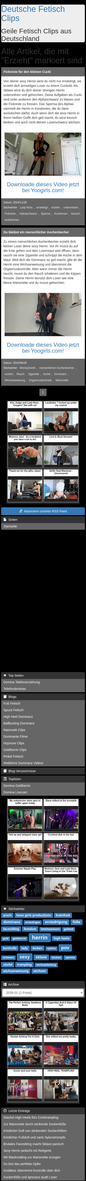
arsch (7, 915)
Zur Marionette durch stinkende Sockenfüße (34, 1124)
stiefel (7, 964)
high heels (61, 938)
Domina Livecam (15, 792)
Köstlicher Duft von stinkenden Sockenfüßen (35, 1131)
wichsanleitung (46, 964)
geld (5, 938)
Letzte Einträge (16, 1111)
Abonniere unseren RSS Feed (43, 511)
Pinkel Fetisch (13, 756)
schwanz (8, 957)
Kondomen (60, 213)
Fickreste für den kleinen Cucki (27, 72)
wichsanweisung (15, 971)
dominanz (12, 922)
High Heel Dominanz (18, 716)
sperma (70, 957)
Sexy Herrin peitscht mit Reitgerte (27, 1150)
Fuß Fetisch (11, 703)
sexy (24, 956)
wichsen (39, 971)
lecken (38, 948)
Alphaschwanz (28, 213)
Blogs (10, 697)
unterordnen (71, 207)
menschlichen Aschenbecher (56, 368)
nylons (51, 948)
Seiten (10, 519)
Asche (46, 374)
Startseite (10, 526)
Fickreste (10, 213)
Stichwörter (14, 909)
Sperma (45, 213)
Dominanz (60, 374)
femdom (30, 929)
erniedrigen (32, 922)
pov (65, 947)
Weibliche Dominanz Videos (23, 763)
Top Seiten (13, 675)
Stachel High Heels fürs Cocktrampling (30, 1117)
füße (76, 922)
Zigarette (33, 374)
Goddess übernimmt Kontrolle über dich (31, 1170)
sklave (41, 957)
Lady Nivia (26, 207)
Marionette (61, 380)
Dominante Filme (15, 736)
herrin (39, 937)
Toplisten (12, 779)
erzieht (55, 207)
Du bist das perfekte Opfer (22, 1164)
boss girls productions (33, 915)
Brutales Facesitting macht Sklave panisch (33, 1144)
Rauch (20, 374)
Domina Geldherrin (17, 785)
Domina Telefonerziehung (21, 682)
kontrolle (10, 948)
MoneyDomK (28, 368)
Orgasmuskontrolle (40, 380)
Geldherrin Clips (14, 750)
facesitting (11, 929)
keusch (75, 213)
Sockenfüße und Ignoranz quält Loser (30, 1177)
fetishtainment (50, 929)
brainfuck (63, 915)
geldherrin (19, 938)
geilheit (68, 929)
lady (24, 948)
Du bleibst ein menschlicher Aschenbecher (36, 232)
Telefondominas (14, 689)
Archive (11, 984)
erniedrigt (42, 207)
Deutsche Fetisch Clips (33, 13)
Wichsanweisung (15, 380)
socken (56, 957)
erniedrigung (56, 922)
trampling (24, 964)
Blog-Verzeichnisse (19, 771)
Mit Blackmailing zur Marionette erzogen (32, 1157)
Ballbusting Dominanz (18, 723)
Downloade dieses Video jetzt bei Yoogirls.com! (43, 187)
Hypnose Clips (13, 743)
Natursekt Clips (14, 730)
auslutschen (12, 219)
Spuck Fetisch (13, 710)
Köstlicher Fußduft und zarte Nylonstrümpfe (34, 1137)
